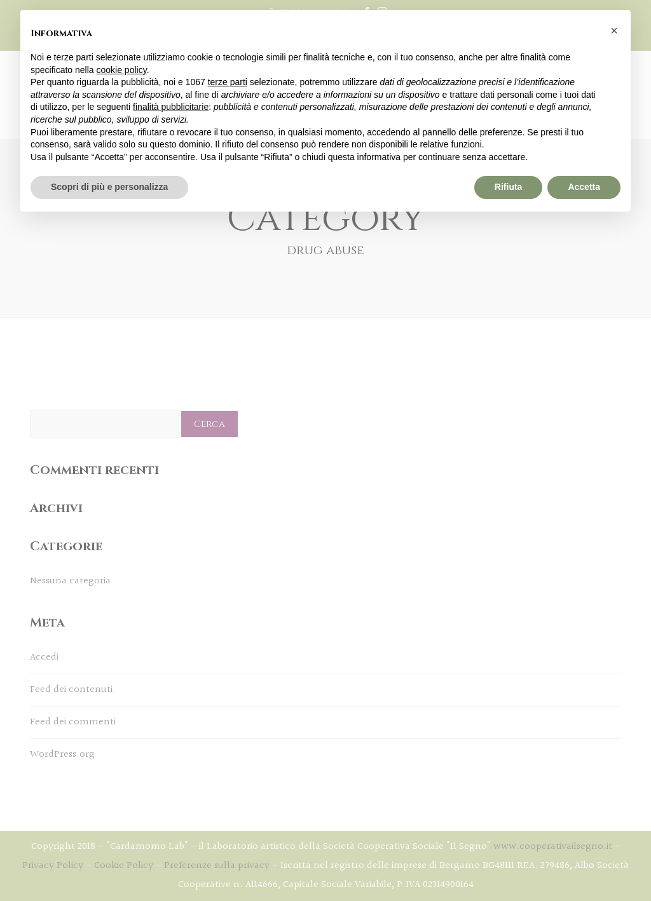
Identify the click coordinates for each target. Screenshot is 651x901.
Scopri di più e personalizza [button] (109, 187)
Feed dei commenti (73, 722)
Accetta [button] (584, 187)
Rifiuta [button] (509, 187)
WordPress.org (62, 754)
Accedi (44, 657)
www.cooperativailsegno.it (552, 847)
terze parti (227, 82)
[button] (614, 30)
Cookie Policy (123, 866)
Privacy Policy (52, 866)
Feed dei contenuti (71, 690)
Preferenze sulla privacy (217, 866)
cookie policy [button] (122, 70)
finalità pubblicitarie (171, 107)
